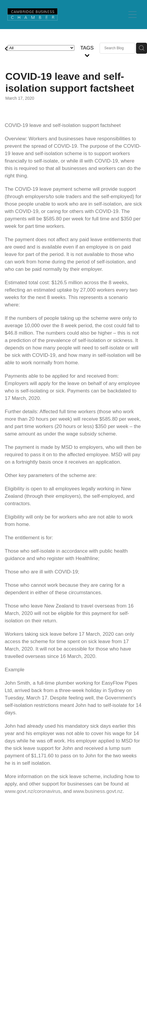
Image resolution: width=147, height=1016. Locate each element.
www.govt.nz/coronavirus (32, 791)
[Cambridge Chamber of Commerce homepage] (66, 14)
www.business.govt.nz (98, 791)
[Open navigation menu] (132, 14)
